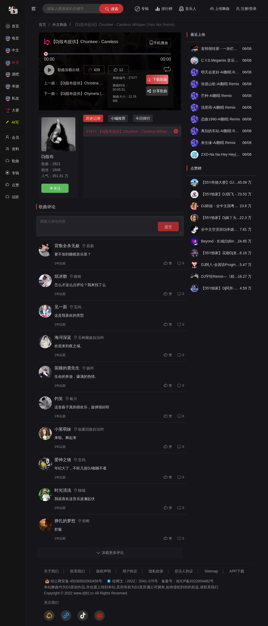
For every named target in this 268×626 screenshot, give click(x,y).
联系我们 (77, 571)
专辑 (142, 8)
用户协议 (129, 571)
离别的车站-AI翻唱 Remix (221, 131)
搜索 (111, 9)
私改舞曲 (12, 100)
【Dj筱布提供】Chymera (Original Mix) (90, 93)
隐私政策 (156, 571)
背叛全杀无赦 (67, 246)
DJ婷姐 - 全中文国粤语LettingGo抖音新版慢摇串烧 (221, 206)
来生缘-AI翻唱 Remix (218, 143)
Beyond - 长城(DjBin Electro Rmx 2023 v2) (221, 241)
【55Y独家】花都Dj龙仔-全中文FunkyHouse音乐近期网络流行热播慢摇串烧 (221, 253)
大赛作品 (12, 112)
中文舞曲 (12, 52)
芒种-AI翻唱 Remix (216, 96)
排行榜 (163, 8)
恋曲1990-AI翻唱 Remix (220, 119)
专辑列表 (12, 174)
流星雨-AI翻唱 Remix (218, 107)
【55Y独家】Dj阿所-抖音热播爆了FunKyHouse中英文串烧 (221, 288)
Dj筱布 (47, 156)
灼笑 (58, 398)
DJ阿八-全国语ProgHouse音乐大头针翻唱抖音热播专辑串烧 (221, 265)
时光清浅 (62, 490)
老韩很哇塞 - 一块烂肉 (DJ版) (221, 49)
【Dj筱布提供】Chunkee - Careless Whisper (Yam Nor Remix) (127, 131)
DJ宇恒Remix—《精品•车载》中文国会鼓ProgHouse (221, 276)
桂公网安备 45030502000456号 (76, 581)
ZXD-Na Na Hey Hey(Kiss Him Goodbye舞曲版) (221, 154)
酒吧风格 (12, 76)
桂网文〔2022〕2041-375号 (135, 581)
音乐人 (187, 8)
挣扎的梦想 (64, 521)
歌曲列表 (12, 162)
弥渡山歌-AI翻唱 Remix (220, 84)
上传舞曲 (220, 9)
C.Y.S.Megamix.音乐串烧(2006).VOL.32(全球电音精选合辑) (221, 60)
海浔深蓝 (62, 337)
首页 (12, 26)
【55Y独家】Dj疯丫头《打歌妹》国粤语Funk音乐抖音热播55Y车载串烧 (221, 218)
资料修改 (12, 150)
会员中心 (12, 139)
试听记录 (12, 198)
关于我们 (51, 571)
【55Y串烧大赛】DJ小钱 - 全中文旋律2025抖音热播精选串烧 (221, 182)
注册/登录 (246, 9)
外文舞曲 (12, 64)
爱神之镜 (62, 459)
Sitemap (211, 571)
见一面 (60, 307)
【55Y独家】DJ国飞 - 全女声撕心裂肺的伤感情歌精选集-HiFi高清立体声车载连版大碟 (221, 194)
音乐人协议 (184, 571)
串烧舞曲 (12, 88)
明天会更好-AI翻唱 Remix (221, 72)
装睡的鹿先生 (67, 368)
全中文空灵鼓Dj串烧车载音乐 (221, 229)
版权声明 (103, 571)
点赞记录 (12, 186)
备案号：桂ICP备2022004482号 (187, 581)
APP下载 (237, 571)
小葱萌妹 (62, 429)
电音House (12, 40)
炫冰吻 (60, 276)
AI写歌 (12, 123)
